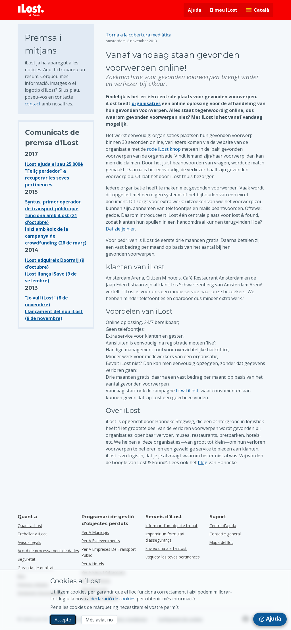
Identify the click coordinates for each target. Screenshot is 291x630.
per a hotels (93, 563)
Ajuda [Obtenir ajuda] (194, 10)
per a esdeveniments (101, 540)
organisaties (146, 103)
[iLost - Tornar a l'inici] (31, 10)
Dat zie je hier (120, 229)
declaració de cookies (113, 599)
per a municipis (95, 532)
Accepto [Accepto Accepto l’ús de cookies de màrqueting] (63, 620)
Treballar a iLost (32, 534)
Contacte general (225, 534)
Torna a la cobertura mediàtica (138, 35)
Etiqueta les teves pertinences (173, 557)
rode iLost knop (164, 149)
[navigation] (270, 619)
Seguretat (27, 559)
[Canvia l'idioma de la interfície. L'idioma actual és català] (257, 10)
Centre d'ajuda (222, 525)
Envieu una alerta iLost (166, 548)
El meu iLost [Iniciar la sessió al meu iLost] (223, 10)
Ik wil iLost (187, 391)
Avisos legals (29, 542)
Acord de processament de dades (48, 550)
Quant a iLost (30, 525)
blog (202, 462)
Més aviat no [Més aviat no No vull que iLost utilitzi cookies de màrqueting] (99, 620)
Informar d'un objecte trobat (172, 525)
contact (32, 104)
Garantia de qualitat (36, 567)
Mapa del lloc (221, 542)
